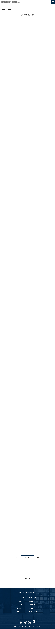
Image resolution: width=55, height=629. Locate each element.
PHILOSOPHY (21, 597)
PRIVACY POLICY (33, 611)
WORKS (19, 608)
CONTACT (31, 608)
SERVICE (19, 601)
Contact (27, 578)
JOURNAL (19, 615)
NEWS (18, 611)
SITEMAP (31, 615)
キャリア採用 (32, 604)
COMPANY (20, 604)
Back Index (27, 557)
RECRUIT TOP (33, 597)
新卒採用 (31, 601)
